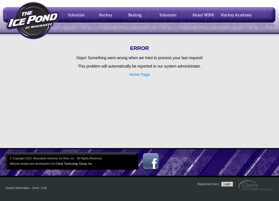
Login (227, 184)
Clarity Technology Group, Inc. (74, 163)
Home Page (139, 74)
